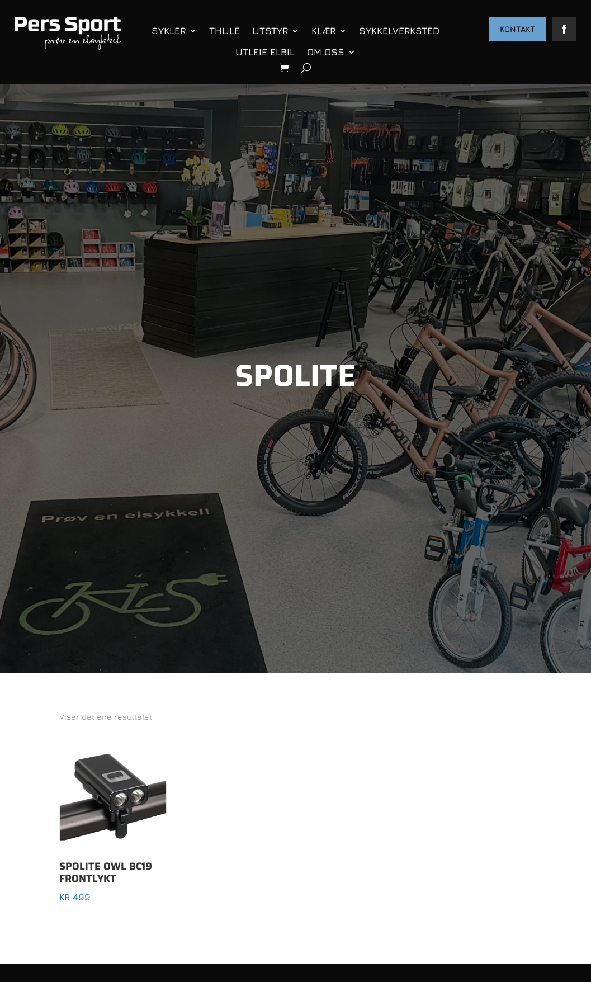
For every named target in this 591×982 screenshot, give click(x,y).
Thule (224, 30)
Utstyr (270, 30)
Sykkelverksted (399, 30)
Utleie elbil (265, 52)
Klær (323, 30)
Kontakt (517, 29)
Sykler (169, 30)
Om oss (325, 52)
